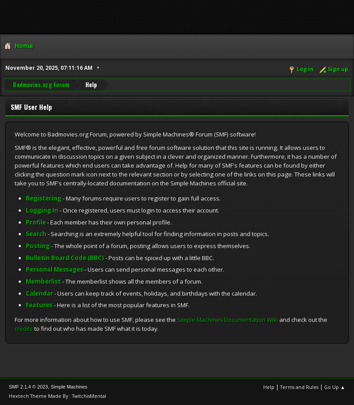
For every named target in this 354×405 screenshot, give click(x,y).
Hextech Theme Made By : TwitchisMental (57, 396)
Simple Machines (69, 386)
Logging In (42, 210)
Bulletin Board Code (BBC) (65, 258)
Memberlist (43, 281)
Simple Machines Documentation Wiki (227, 320)
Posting (38, 246)
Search (36, 234)
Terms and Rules (299, 387)
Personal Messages (54, 269)
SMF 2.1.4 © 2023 (28, 386)
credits (24, 329)
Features (39, 305)
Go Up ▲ (334, 387)
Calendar (39, 293)
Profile (36, 222)
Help (268, 387)
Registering (43, 198)
